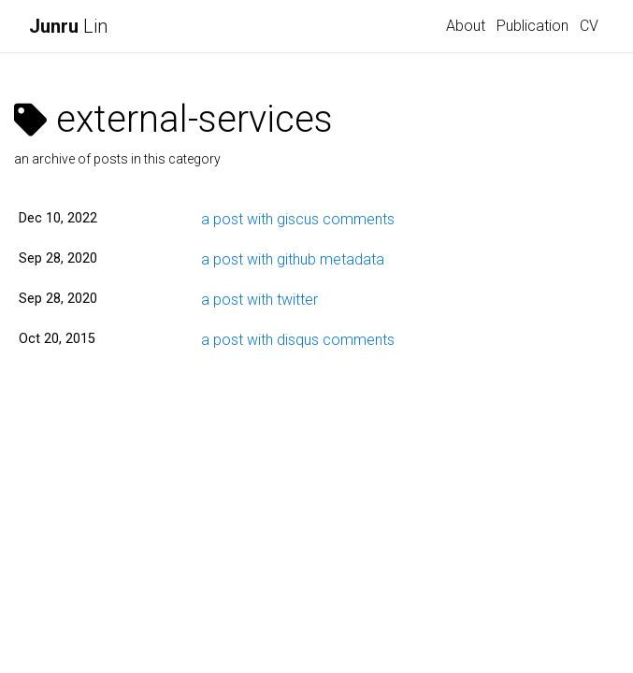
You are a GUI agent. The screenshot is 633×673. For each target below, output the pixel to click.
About (465, 26)
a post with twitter (259, 299)
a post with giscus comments (298, 219)
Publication (532, 26)
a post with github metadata (292, 259)
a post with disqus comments (298, 340)
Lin (68, 26)
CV (589, 26)
